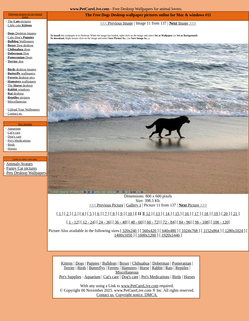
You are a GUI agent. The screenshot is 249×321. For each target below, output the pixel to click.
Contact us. (15, 113)
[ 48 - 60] (136, 222)
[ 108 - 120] (220, 222)
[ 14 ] (167, 213)
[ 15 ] (177, 213)
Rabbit (157, 268)
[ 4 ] (83, 213)
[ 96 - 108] (201, 222)
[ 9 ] (121, 213)
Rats (168, 268)
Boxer (124, 263)
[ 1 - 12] (72, 222)
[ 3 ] (75, 213)
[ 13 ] (158, 213)
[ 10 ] (130, 213)
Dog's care (15, 136)
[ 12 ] (148, 213)
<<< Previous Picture (106, 205)
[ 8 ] (113, 213)
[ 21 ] (235, 213)
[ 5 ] (90, 213)
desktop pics (21, 77)
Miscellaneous (17, 101)
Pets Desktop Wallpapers (26, 173)
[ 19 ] (215, 213)
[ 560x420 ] (149, 231)
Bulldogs (109, 263)
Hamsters (129, 268)
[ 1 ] (60, 213)
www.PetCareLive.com (139, 286)
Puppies (93, 263)
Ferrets (113, 268)
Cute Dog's (21, 37)
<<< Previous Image (116, 23)
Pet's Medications (19, 140)
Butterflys (97, 268)
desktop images (22, 69)
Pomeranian (181, 263)
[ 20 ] (225, 213)
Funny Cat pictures (21, 168)
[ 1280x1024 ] (233, 231)
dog (16, 61)
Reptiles (181, 268)
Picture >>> (193, 205)
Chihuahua (140, 263)
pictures (19, 97)
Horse (144, 268)
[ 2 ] (67, 213)
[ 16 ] (187, 213)
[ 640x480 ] (169, 231)
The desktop (20, 85)
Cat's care (14, 132)
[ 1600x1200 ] (147, 235)
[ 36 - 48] (120, 222)
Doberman (160, 263)
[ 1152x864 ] (211, 231)
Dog (18, 53)
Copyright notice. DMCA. (136, 295)
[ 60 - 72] (152, 222)
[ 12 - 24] (87, 222)
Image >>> (182, 23)
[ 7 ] (105, 213)
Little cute (20, 25)
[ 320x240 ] (129, 231)
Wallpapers (21, 41)
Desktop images (22, 33)
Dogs (20, 57)
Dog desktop (21, 45)
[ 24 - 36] (103, 222)
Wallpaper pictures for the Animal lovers (25, 15)
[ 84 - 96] (184, 222)
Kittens (67, 263)
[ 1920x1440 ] (170, 235)
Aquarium (14, 128)
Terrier (69, 268)
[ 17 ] (196, 213)
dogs (19, 49)
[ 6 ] (98, 213)
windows (19, 89)
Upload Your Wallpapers (24, 109)
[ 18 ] (206, 213)
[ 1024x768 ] (189, 231)
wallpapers (21, 73)
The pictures (19, 21)
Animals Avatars (19, 164)
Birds (11, 144)
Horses (12, 148)
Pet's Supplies (25, 124)
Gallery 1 (133, 205)
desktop (16, 93)
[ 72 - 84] (168, 222)
